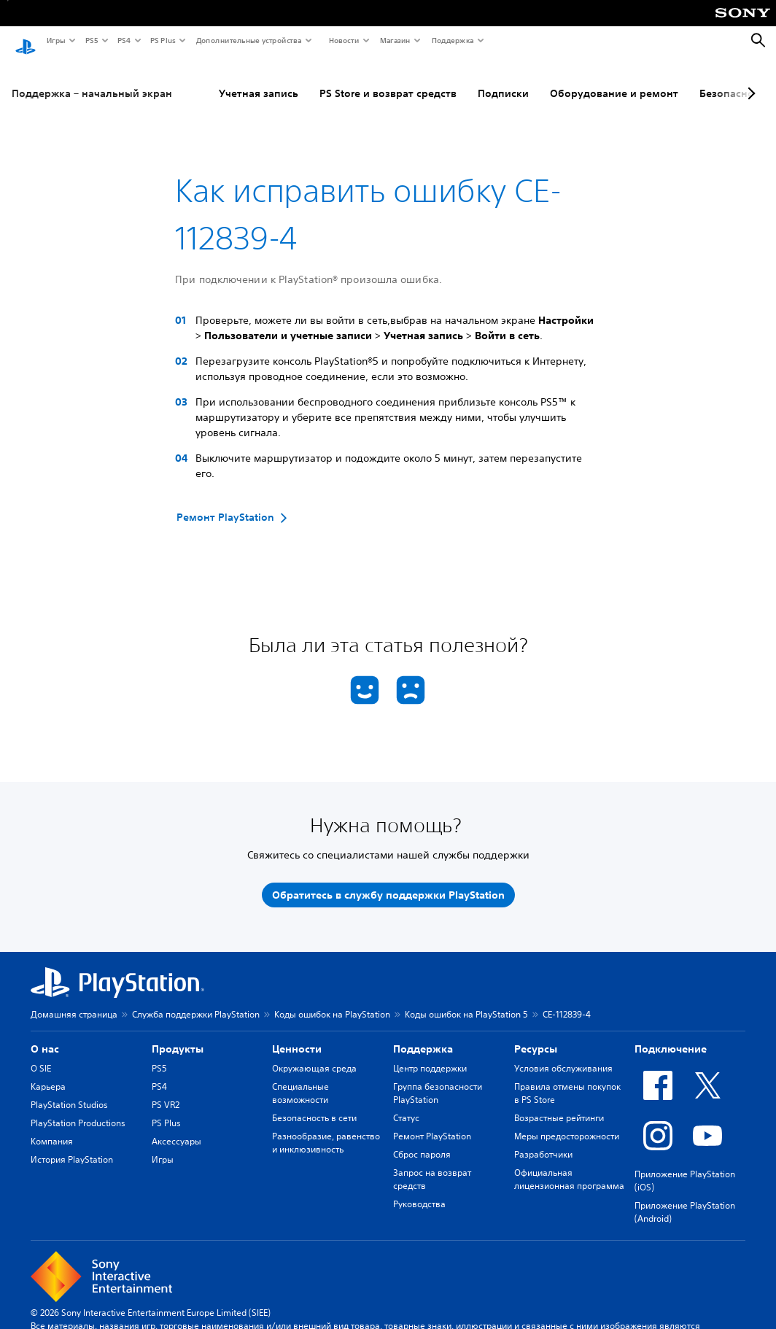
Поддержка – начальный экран (92, 79)
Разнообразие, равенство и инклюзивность (326, 1129)
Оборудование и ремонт (614, 79)
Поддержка (452, 40)
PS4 (123, 40)
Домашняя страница (74, 1000)
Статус (406, 1104)
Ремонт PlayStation (432, 1122)
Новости (343, 40)
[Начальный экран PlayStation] (25, 41)
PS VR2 (165, 1091)
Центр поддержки (430, 1054)
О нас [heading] (45, 1035)
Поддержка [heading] (423, 1035)
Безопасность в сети (314, 1104)
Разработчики (543, 1140)
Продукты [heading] (177, 1035)
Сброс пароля (422, 1140)
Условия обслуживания (563, 1054)
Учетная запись (258, 79)
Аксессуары (176, 1127)
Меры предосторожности (566, 1122)
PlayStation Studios (69, 1091)
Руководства (419, 1190)
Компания (52, 1127)
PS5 (91, 40)
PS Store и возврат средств (388, 79)
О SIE (41, 1054)
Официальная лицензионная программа (569, 1165)
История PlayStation (72, 1145)
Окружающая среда (314, 1054)
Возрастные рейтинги (559, 1104)
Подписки (503, 79)
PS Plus (162, 40)
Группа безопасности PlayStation (437, 1079)
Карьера (48, 1072)
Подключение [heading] (671, 1035)
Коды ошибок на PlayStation (332, 1000)
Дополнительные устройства (247, 40)
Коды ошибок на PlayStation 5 (466, 1000)
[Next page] (749, 79)
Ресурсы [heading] (535, 1035)
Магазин (394, 40)
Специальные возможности (300, 1079)
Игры (55, 40)
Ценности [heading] (297, 1035)
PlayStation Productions (78, 1109)
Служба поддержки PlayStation (196, 1000)
